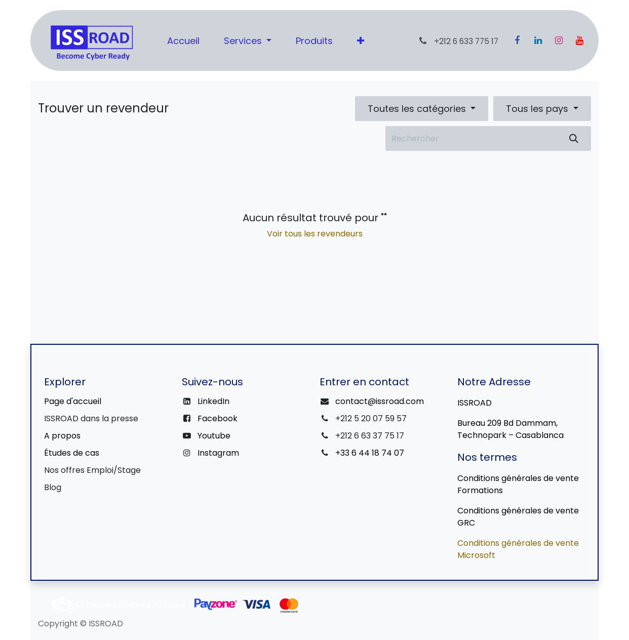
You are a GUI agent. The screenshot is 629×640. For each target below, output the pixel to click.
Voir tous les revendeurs (315, 233)
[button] (422, 108)
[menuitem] (183, 41)
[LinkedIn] (538, 40)
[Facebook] (517, 40)
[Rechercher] (574, 138)
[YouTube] (579, 40)
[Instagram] (558, 40)
